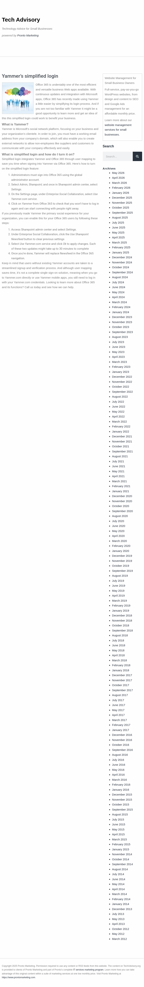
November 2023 (122, 322)
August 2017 (120, 695)
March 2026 (119, 182)
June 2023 (118, 346)
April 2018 (118, 655)
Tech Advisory (21, 20)
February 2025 (121, 247)
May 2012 (118, 933)
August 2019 (120, 575)
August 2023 (120, 336)
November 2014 (122, 854)
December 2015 (122, 794)
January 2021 (120, 491)
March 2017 (119, 720)
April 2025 (118, 237)
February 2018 (121, 665)
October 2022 (120, 386)
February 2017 (121, 724)
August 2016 (120, 754)
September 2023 (122, 332)
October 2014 (120, 859)
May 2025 (118, 232)
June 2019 (118, 585)
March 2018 (119, 660)
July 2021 (118, 461)
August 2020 (120, 516)
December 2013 (122, 909)
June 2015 (118, 824)
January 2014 (120, 904)
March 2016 (119, 779)
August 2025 (120, 217)
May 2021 (118, 471)
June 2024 (118, 287)
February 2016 (121, 784)
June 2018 (118, 645)
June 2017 (118, 705)
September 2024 (122, 272)
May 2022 (118, 411)
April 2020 (118, 535)
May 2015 (118, 829)
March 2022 (119, 421)
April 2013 (118, 923)
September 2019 (122, 570)
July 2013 (118, 913)
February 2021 (121, 486)
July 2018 (118, 640)
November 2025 (122, 202)
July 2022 (118, 401)
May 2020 (118, 531)
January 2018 (120, 670)
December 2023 (122, 317)
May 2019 (118, 590)
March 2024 (119, 302)
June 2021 (118, 466)
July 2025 (118, 222)
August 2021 (120, 456)
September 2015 (122, 809)
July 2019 (118, 580)
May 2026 (118, 172)
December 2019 (122, 555)
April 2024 (118, 297)
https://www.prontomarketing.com (18, 977)
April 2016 (118, 774)
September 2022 (122, 391)
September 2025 (122, 212)
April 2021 (118, 476)
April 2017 (118, 715)
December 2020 (122, 496)
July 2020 (118, 521)
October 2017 (120, 685)
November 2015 (122, 799)
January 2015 (120, 849)
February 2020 (121, 545)
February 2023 (121, 366)
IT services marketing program (88, 969)
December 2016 (122, 734)
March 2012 (119, 938)
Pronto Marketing (28, 35)
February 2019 (121, 605)
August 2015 (120, 814)
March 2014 (119, 894)
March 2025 (119, 242)
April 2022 (118, 416)
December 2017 (122, 675)
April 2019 (118, 595)
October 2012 (120, 928)
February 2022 (121, 426)
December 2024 (122, 257)
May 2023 (118, 351)
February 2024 (121, 307)
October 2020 (120, 506)
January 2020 (120, 550)
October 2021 (120, 446)
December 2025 (122, 197)
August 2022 (120, 396)
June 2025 (118, 227)
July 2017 (118, 700)
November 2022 (122, 381)
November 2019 (122, 560)
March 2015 (119, 839)
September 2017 (122, 690)
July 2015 (118, 819)
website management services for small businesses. (118, 129)
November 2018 (122, 620)
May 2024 (118, 292)
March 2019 (119, 600)
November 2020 (122, 501)
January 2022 (120, 431)
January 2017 (120, 730)
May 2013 (118, 919)
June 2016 (118, 764)
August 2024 (120, 277)
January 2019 (120, 610)
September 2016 (122, 749)
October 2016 (120, 744)
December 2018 (122, 615)
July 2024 (118, 282)
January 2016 (120, 789)
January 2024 (120, 312)
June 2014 (118, 879)
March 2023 (119, 361)
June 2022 (118, 406)
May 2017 (118, 710)
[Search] (137, 156)
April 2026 (118, 177)
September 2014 (122, 864)
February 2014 (121, 899)
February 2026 (121, 187)
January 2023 (120, 371)
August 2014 (120, 869)
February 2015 (121, 844)
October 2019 (120, 565)
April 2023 (118, 356)
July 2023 (118, 342)
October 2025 (120, 207)
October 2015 (120, 804)
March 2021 (119, 481)
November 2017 (122, 680)
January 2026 (120, 192)
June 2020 (118, 525)
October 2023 (120, 326)
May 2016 (118, 769)
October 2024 (120, 267)
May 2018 (118, 650)
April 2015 (118, 834)
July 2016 (118, 759)
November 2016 (122, 739)
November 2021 (122, 441)
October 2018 (120, 625)
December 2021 (122, 436)
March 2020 (119, 540)
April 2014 (118, 889)
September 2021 (122, 451)
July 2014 (118, 874)
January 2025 (120, 252)
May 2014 (118, 884)
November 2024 (122, 262)
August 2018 (120, 635)
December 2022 (122, 376)
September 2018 (122, 630)
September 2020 (122, 511)
